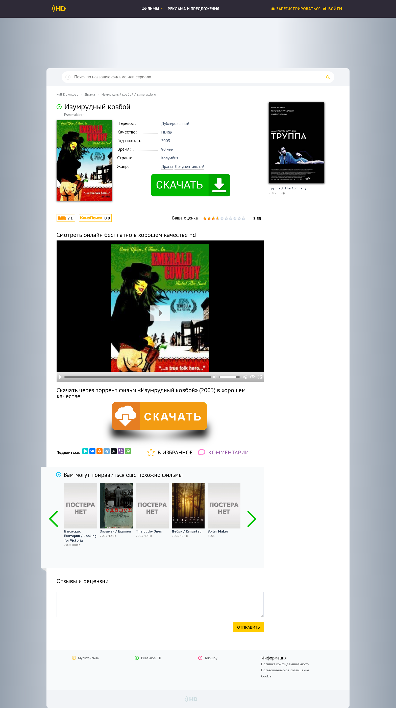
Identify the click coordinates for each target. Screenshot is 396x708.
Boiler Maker (218, 531)
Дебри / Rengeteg (187, 531)
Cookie (266, 676)
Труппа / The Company (287, 188)
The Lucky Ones (149, 531)
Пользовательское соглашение (285, 670)
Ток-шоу (210, 658)
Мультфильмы (88, 658)
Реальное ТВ (151, 658)
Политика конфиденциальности (285, 664)
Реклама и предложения (193, 8)
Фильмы (150, 8)
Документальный (189, 166)
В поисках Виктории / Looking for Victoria (80, 536)
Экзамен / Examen (115, 531)
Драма (167, 166)
